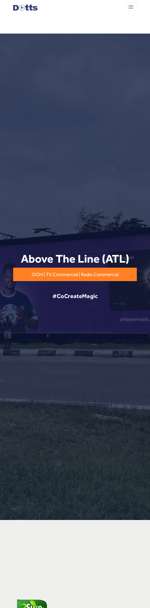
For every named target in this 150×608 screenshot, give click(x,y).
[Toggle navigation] (131, 7)
